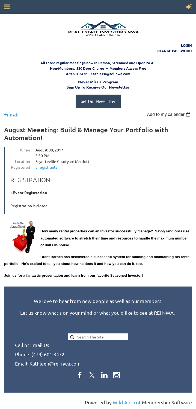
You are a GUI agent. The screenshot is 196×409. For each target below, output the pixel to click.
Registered (20, 167)
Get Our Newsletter (98, 101)
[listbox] (169, 114)
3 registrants (46, 167)
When (25, 149)
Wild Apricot (127, 402)
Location (22, 161)
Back (14, 115)
